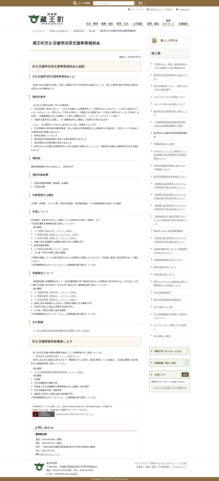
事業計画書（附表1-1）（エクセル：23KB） (58, 234)
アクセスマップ (179, 466)
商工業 (92, 31)
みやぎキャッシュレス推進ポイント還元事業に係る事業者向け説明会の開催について (170, 155)
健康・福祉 (107, 23)
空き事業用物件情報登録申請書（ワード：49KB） (60, 372)
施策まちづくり (168, 22)
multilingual (184, 9)
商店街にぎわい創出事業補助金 (168, 231)
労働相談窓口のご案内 (164, 144)
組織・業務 (150, 466)
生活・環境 (92, 23)
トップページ (38, 31)
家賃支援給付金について (165, 267)
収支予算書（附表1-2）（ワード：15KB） (57, 238)
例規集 (139, 466)
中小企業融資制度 (162, 292)
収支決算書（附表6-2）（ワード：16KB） (57, 299)
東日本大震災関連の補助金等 (167, 299)
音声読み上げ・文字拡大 (161, 9)
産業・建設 (153, 23)
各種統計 (183, 23)
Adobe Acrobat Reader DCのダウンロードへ (63, 414)
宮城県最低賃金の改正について (168, 260)
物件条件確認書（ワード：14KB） (53, 249)
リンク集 (182, 463)
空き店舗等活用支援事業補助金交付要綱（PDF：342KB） (63, 330)
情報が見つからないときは (167, 351)
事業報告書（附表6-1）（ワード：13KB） (57, 296)
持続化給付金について (164, 274)
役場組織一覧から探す (165, 363)
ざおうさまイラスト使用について (169, 97)
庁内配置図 (164, 466)
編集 (185, 374)
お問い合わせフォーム (49, 454)
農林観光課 (78, 31)
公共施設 (137, 23)
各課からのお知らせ (59, 31)
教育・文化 (122, 23)
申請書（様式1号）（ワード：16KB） (55, 231)
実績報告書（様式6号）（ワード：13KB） (57, 292)
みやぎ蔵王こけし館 (163, 307)
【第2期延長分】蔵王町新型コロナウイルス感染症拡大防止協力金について (170, 220)
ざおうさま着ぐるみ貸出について (169, 104)
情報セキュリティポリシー (162, 463)
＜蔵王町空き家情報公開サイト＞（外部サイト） (57, 356)
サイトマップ (137, 9)
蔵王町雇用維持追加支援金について (170, 176)
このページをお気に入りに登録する (169, 387)
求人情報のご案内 (162, 336)
